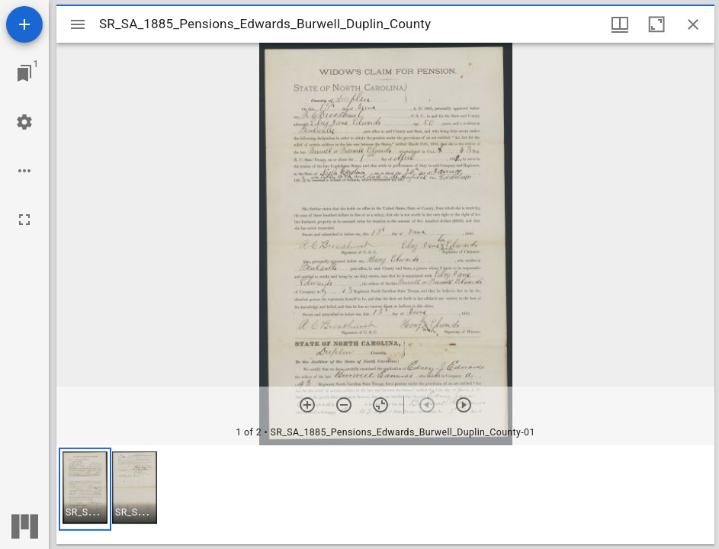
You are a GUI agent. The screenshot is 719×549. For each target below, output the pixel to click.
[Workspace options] (24, 170)
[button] (85, 489)
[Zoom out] (344, 405)
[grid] (385, 494)
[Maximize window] (656, 24)
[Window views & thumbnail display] (620, 24)
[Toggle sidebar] (77, 24)
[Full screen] (24, 219)
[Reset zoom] (380, 405)
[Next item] (463, 405)
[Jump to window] (24, 73)
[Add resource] (24, 24)
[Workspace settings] (24, 122)
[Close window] (693, 24)
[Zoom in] (307, 405)
